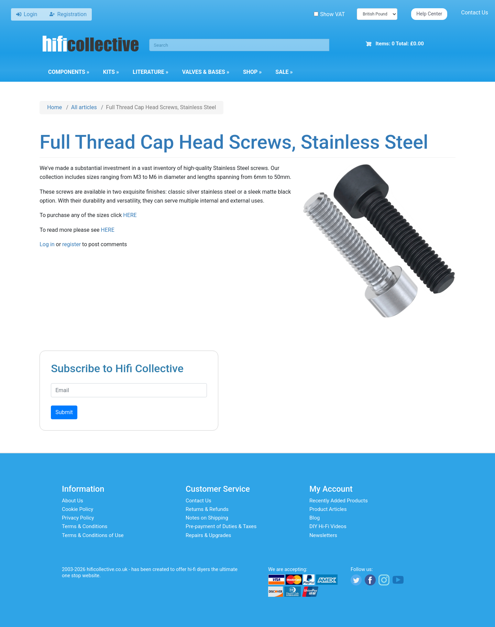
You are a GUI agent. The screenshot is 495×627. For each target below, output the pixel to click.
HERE (129, 215)
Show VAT (329, 14)
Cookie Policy (77, 509)
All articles (84, 107)
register (71, 244)
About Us (72, 501)
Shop (252, 72)
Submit (64, 412)
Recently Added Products (338, 501)
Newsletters (323, 535)
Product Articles (328, 509)
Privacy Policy (78, 518)
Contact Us (474, 12)
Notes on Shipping (207, 518)
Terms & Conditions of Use (93, 535)
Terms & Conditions (84, 526)
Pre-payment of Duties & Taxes (221, 526)
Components (68, 72)
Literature (150, 72)
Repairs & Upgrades (208, 535)
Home (54, 107)
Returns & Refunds (207, 509)
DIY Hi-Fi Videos (327, 526)
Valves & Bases (205, 72)
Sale (284, 72)
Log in (47, 244)
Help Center (429, 14)
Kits (111, 72)
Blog (314, 518)
